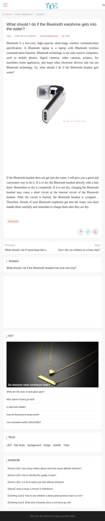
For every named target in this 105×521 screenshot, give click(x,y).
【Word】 (11, 489)
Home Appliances (24, 14)
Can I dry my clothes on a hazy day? (79, 250)
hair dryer (19, 445)
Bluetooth (13, 221)
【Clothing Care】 (16, 495)
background (34, 445)
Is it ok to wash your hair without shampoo (42, 482)
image (47, 445)
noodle (57, 445)
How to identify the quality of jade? (38, 475)
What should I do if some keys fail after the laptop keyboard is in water (45, 250)
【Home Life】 (14, 468)
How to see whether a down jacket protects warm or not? (54, 495)
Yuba (66, 445)
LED (9, 445)
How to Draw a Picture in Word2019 (34, 489)
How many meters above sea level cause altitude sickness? (51, 468)
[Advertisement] (52, 151)
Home (8, 14)
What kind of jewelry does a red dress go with (48, 502)
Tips (9, 36)
